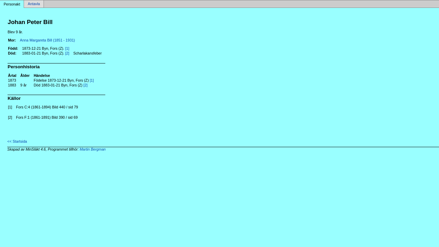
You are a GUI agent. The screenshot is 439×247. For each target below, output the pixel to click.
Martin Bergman (93, 149)
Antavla (34, 4)
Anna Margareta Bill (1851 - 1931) (47, 40)
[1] (67, 48)
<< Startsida (17, 141)
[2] (67, 53)
